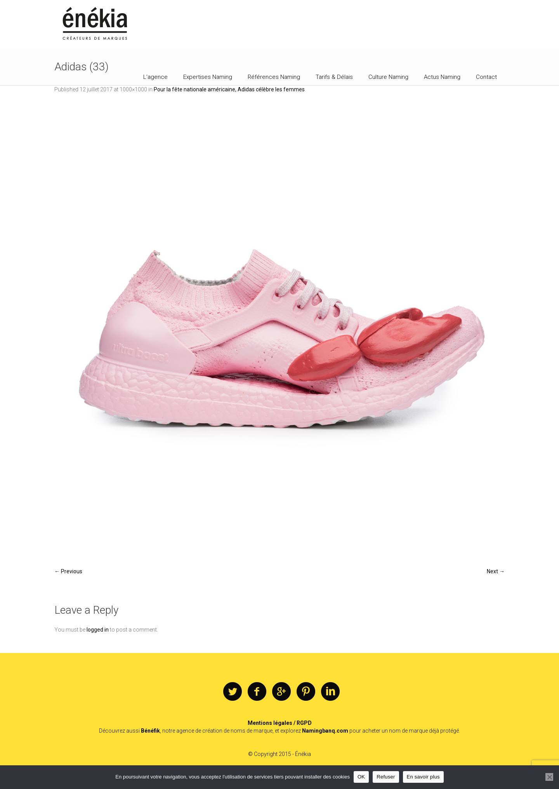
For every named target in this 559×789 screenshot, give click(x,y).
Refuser (386, 777)
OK (361, 777)
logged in (98, 630)
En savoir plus (423, 777)
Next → (496, 571)
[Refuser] (549, 777)
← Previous (68, 571)
